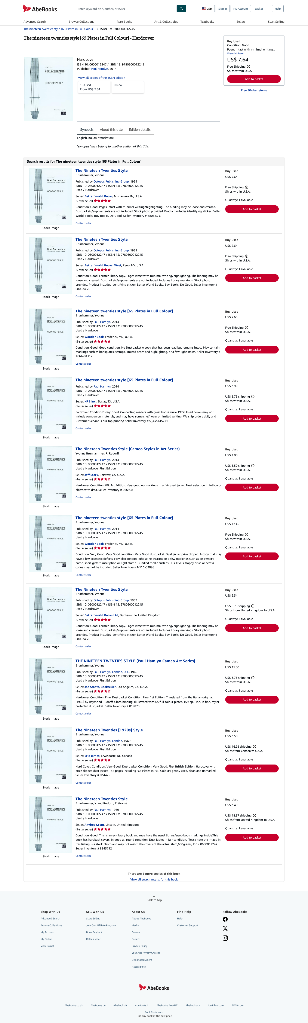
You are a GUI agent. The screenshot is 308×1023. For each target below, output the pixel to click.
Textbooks (207, 21)
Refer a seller (93, 939)
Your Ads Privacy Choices (146, 952)
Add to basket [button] (254, 79)
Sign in (222, 8)
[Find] (181, 8)
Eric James (91, 755)
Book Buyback (94, 932)
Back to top (154, 900)
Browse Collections (81, 21)
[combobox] (125, 8)
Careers (136, 932)
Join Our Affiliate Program (101, 925)
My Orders (46, 939)
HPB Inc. (90, 401)
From (94, 87)
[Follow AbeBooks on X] (225, 929)
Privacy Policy (139, 945)
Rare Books (124, 21)
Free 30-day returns (254, 90)
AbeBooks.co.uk (74, 1005)
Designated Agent (142, 959)
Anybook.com (94, 824)
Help (278, 8)
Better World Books (98, 196)
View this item (235, 53)
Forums (136, 939)
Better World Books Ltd (101, 615)
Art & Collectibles (166, 21)
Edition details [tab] (140, 129)
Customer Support (187, 925)
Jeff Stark (91, 475)
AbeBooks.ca (192, 1005)
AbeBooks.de (98, 1005)
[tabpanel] (148, 142)
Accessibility (139, 966)
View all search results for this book (154, 879)
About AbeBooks (141, 918)
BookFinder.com (154, 1014)
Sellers (241, 21)
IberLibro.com (216, 1005)
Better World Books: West (102, 265)
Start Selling (276, 21)
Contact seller (83, 223)
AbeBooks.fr (120, 1005)
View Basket (47, 945)
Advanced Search (35, 21)
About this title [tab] (111, 129)
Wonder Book (94, 337)
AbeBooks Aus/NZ (167, 1005)
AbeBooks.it (142, 1005)
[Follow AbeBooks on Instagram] (225, 938)
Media (135, 925)
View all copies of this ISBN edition (101, 77)
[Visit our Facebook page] (225, 920)
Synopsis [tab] (86, 129)
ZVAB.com (238, 1005)
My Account (240, 8)
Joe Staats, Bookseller (100, 687)
